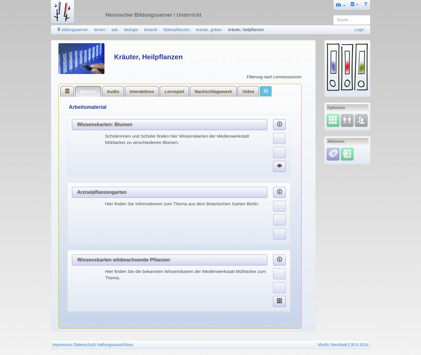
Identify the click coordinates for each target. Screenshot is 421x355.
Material (88, 91)
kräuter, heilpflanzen (246, 29)
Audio (113, 91)
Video (248, 91)
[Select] (333, 120)
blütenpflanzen (176, 29)
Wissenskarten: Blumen (104, 124)
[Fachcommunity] (361, 120)
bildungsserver (72, 29)
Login (359, 29)
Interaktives (141, 91)
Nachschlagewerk (213, 91)
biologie (131, 29)
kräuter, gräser (209, 29)
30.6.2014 (359, 344)
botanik (150, 29)
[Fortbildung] (347, 120)
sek (115, 29)
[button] (341, 4)
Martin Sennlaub (332, 344)
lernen (99, 29)
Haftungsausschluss (115, 344)
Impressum (63, 344)
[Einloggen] (347, 153)
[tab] (67, 91)
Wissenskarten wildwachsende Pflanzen (123, 260)
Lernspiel (174, 91)
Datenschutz (85, 344)
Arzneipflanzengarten (102, 192)
